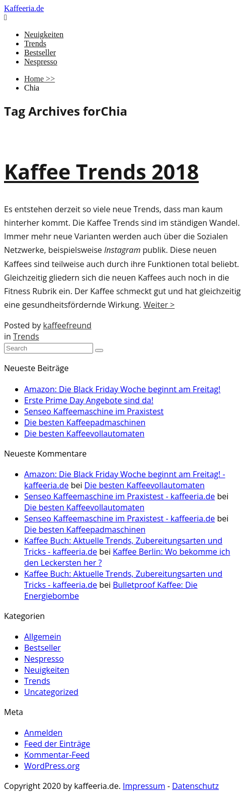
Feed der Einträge (57, 743)
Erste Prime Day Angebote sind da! (88, 400)
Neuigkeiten (43, 34)
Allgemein (42, 636)
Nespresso (40, 61)
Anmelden (43, 732)
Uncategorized (51, 691)
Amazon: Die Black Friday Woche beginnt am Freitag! (122, 389)
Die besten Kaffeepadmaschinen (84, 422)
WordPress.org (51, 765)
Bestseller (40, 52)
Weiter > (159, 304)
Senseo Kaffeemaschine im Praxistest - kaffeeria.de (119, 496)
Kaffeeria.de (24, 8)
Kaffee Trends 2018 (101, 171)
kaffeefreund (67, 325)
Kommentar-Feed (57, 754)
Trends (35, 43)
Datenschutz (195, 785)
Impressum (144, 785)
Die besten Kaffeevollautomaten (84, 433)
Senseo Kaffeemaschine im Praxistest (93, 411)
